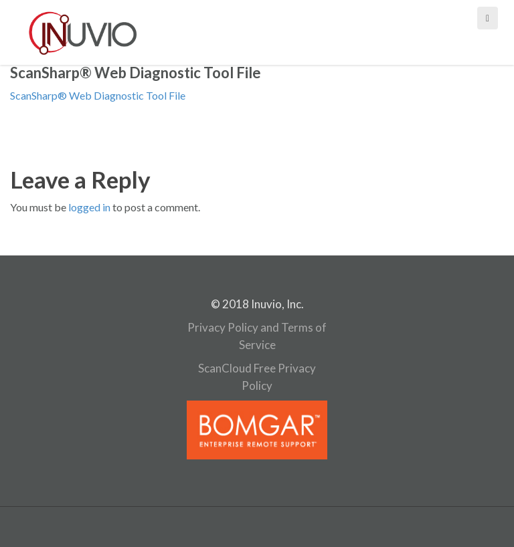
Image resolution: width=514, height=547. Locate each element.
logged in (89, 207)
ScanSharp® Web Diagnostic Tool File (97, 95)
